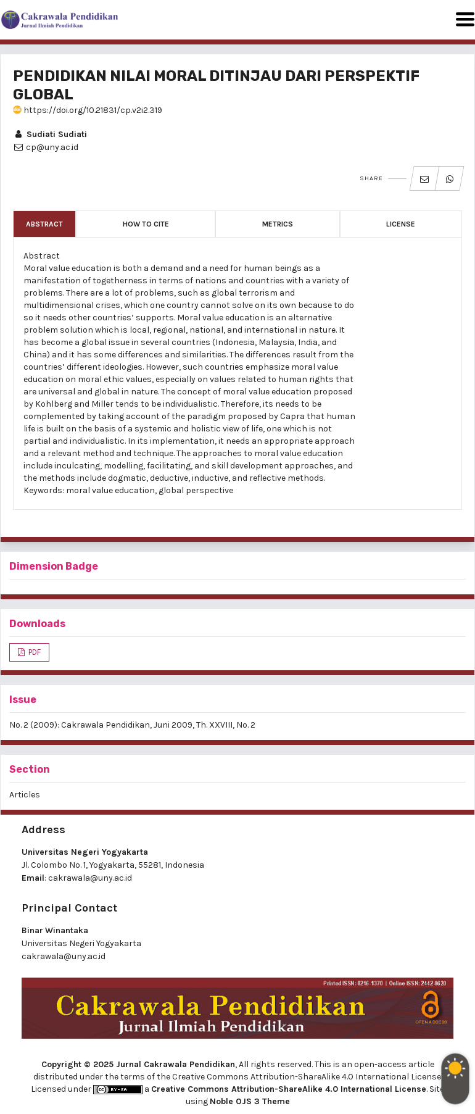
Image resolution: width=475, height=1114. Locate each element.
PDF (34, 652)
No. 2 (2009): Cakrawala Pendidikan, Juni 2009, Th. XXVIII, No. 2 (132, 725)
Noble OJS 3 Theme (250, 1101)
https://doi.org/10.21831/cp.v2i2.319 (87, 110)
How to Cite (146, 224)
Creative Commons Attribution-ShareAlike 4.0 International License (288, 1089)
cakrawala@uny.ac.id (90, 878)
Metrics (277, 224)
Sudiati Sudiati (50, 134)
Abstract (44, 224)
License (400, 224)
